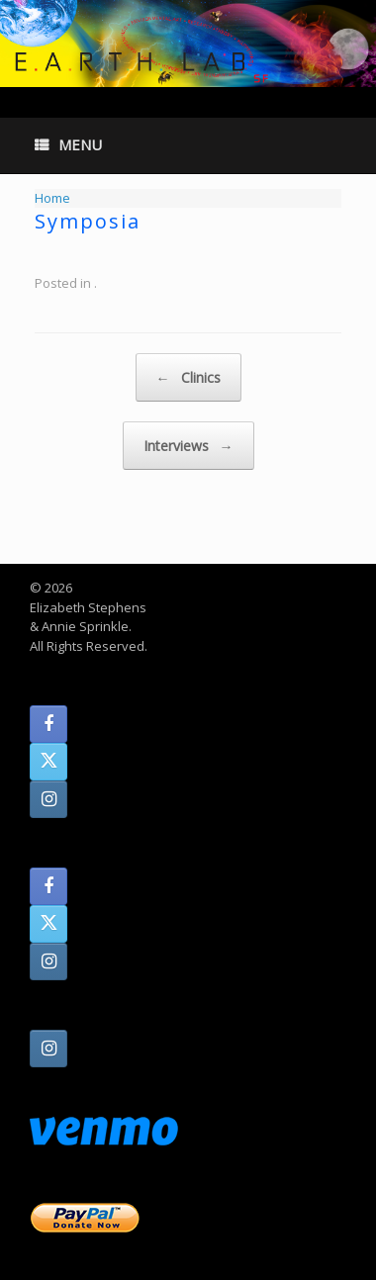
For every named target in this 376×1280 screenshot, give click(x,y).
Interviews (188, 445)
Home (52, 198)
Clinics (188, 377)
